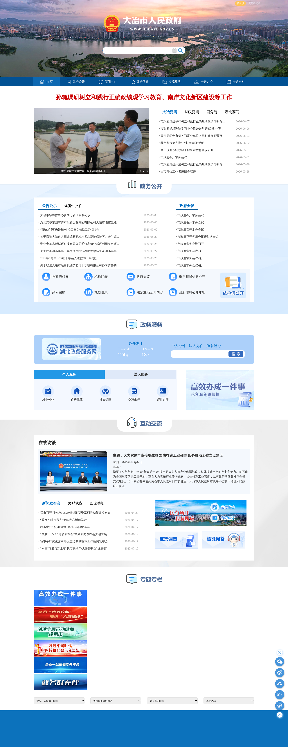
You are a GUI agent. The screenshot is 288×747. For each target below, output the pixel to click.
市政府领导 (55, 277)
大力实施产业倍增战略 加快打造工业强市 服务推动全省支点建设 (173, 455)
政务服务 (140, 81)
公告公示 (49, 206)
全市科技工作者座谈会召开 (178, 171)
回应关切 (97, 503)
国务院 (211, 112)
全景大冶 (204, 81)
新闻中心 (108, 81)
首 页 (46, 82)
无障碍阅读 (254, 3)
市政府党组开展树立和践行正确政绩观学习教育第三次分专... (193, 164)
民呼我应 (75, 503)
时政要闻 (191, 112)
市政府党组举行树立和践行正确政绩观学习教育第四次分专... (193, 121)
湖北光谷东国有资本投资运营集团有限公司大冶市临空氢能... (79, 222)
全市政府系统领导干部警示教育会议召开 (187, 150)
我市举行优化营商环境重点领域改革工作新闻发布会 (74, 541)
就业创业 (48, 393)
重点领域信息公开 (187, 277)
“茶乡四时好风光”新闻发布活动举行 (63, 519)
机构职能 (96, 277)
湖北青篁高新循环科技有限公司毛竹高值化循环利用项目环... (79, 243)
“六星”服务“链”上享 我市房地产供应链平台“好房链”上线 (76, 548)
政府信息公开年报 (187, 292)
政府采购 (53, 292)
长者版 (240, 3)
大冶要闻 (169, 112)
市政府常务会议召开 (190, 243)
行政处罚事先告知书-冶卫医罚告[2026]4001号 (69, 229)
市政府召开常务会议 (174, 157)
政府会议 (186, 206)
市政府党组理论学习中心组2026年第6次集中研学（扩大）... (193, 128)
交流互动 (172, 81)
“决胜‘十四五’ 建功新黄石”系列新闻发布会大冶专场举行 (76, 534)
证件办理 (163, 393)
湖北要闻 (232, 112)
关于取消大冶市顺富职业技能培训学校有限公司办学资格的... (79, 265)
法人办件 (196, 346)
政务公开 (76, 81)
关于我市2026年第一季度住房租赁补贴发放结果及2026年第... (79, 251)
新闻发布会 (51, 503)
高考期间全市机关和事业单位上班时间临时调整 (191, 135)
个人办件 (178, 346)
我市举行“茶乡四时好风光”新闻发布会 (65, 527)
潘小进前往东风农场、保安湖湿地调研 (83, 171)
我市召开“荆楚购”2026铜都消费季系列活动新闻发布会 (75, 512)
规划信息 (96, 292)
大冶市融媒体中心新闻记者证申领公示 (65, 215)
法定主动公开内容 (145, 292)
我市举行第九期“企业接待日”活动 (182, 142)
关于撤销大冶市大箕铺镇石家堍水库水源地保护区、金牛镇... (79, 236)
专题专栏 (235, 81)
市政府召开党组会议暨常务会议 (198, 236)
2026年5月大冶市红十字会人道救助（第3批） (69, 258)
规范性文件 (73, 206)
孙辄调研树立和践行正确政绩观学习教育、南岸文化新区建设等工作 (144, 97)
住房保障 (77, 393)
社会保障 (105, 393)
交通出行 (134, 393)
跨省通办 (213, 346)
